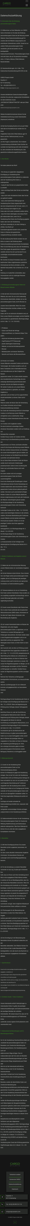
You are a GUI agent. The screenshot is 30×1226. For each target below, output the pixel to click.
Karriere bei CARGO (15, 1179)
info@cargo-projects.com (12, 88)
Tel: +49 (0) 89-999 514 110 (14, 1204)
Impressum (15, 1189)
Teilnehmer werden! (15, 1174)
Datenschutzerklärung (15, 1184)
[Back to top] (15, 1223)
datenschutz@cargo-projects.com (10, 107)
